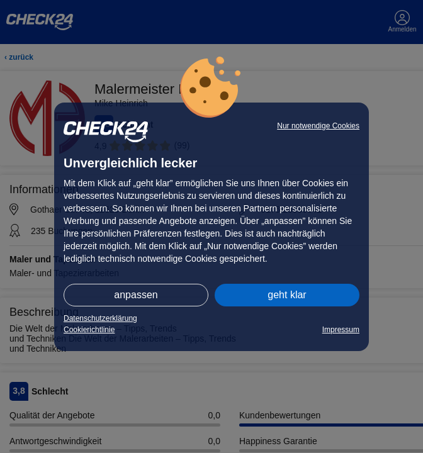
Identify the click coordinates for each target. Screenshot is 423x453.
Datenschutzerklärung (100, 318)
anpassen (135, 294)
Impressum (340, 329)
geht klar (287, 294)
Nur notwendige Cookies (318, 125)
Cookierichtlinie (89, 329)
